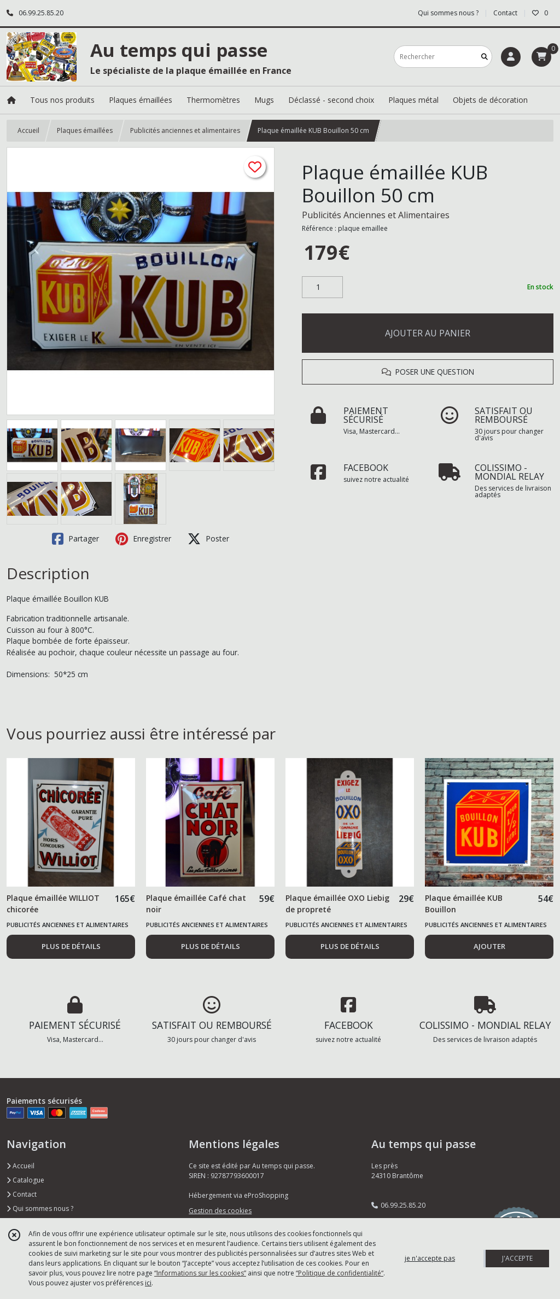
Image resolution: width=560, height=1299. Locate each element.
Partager (75, 538)
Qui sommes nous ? (40, 1208)
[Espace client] (511, 57)
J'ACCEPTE (517, 1258)
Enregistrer (143, 538)
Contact (505, 13)
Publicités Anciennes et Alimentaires (376, 215)
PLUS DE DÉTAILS (71, 946)
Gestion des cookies (220, 1210)
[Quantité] (322, 287)
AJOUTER (489, 946)
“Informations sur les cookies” (200, 1273)
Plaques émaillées (85, 130)
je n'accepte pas (430, 1258)
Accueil (28, 130)
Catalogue (25, 1180)
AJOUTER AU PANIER (427, 333)
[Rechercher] (484, 56)
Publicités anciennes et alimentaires (185, 130)
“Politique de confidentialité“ (339, 1273)
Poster (208, 538)
